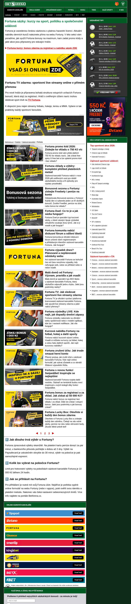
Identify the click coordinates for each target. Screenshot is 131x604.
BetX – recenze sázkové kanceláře (103, 376)
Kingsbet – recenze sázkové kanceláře (105, 380)
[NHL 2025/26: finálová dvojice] (93, 165)
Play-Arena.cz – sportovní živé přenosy (23, 557)
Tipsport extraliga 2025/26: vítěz (110, 150)
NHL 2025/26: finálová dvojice (109, 167)
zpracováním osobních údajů (30, 520)
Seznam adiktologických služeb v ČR (53, 594)
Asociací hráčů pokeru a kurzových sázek (20, 581)
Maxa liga (95, 284)
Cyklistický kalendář (98, 322)
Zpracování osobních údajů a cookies (62, 600)
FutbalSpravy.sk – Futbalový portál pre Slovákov (62, 561)
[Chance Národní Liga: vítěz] (93, 173)
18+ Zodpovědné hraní (85, 600)
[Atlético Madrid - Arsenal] (93, 133)
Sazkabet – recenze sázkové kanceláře (105, 361)
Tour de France (97, 303)
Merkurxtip (69, 15)
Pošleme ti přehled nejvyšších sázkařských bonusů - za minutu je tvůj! (42, 510)
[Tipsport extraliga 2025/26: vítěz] (93, 149)
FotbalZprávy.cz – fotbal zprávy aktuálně (23, 541)
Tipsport (17, 15)
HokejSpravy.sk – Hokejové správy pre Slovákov (62, 557)
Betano (25, 15)
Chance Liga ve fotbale (99, 242)
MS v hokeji (96, 269)
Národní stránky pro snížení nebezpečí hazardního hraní (96, 594)
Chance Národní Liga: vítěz (108, 175)
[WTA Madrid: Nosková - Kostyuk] (93, 124)
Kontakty (13, 600)
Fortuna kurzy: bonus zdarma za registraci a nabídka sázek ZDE (42, 48)
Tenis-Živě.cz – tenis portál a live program (24, 549)
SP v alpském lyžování (99, 315)
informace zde (49, 589)
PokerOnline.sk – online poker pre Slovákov (60, 568)
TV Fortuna (34, 100)
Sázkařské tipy (97, 109)
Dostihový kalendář (98, 341)
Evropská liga (96, 261)
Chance (32, 15)
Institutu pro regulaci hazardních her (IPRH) (66, 578)
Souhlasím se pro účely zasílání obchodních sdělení (38, 520)
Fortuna (8, 15)
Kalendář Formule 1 (98, 246)
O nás (6, 600)
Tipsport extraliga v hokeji (100, 238)
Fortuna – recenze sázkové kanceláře (104, 349)
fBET (83, 15)
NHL (93, 276)
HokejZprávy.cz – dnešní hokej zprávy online (25, 545)
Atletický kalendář (98, 326)
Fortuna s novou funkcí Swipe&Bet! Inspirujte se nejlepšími (60, 373)
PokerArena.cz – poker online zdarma (22, 561)
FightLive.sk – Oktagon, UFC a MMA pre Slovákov (63, 553)
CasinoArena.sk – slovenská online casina (60, 564)
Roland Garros (97, 292)
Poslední (53, 433)
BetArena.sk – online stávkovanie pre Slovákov (62, 549)
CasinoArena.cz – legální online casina (23, 568)
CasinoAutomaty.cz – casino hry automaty (60, 541)
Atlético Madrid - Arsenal (107, 134)
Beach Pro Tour (97, 338)
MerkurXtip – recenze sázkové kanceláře (105, 372)
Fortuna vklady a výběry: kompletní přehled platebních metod (63, 169)
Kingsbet (50, 15)
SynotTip (41, 15)
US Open (95, 299)
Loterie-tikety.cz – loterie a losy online (58, 545)
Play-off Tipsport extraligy (100, 272)
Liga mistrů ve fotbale (99, 257)
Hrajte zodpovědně (11, 586)
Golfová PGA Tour (98, 334)
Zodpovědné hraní (109, 578)
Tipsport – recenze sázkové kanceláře (105, 353)
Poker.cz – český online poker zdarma (23, 564)
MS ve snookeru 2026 (106, 159)
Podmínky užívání (41, 600)
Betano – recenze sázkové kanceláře (104, 357)
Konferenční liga (97, 265)
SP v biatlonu (96, 311)
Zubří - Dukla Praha (105, 118)
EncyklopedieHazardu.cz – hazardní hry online (61, 538)
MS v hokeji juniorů (98, 280)
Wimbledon (95, 295)
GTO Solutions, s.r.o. (105, 600)
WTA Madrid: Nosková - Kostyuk (110, 126)
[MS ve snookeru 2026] (93, 157)
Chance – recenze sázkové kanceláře (104, 364)
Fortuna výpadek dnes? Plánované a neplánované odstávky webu (60, 253)
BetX (77, 15)
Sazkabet (59, 15)
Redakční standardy (26, 600)
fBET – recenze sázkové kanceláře (103, 384)
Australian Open (97, 288)
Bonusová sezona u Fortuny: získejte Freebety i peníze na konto (62, 191)
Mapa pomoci (71, 594)
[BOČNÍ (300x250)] (106, 224)
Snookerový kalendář (99, 330)
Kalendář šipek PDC (99, 318)
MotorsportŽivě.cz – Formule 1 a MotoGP (24, 553)
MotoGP (94, 307)
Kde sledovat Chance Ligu (101, 253)
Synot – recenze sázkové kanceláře (104, 368)
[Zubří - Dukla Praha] (93, 116)
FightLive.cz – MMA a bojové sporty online (24, 538)
